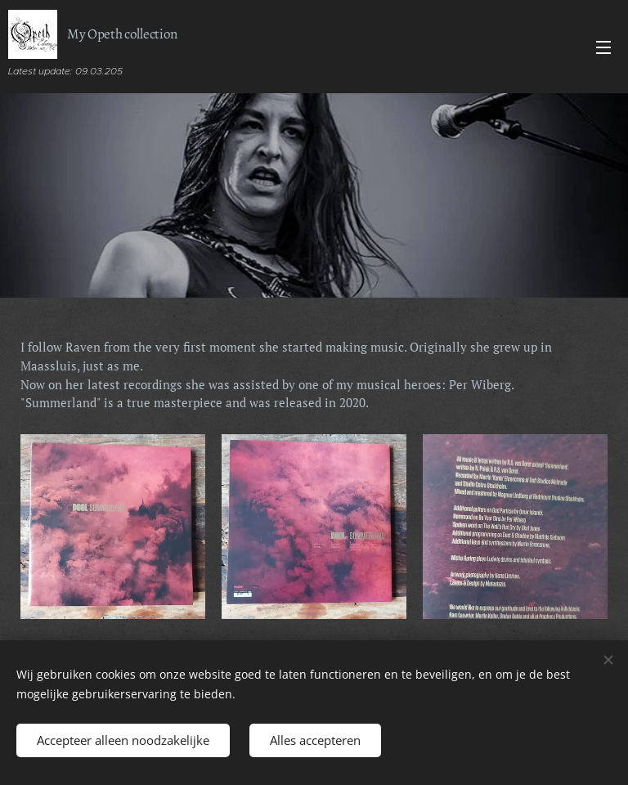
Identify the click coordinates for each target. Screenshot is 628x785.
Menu (603, 47)
